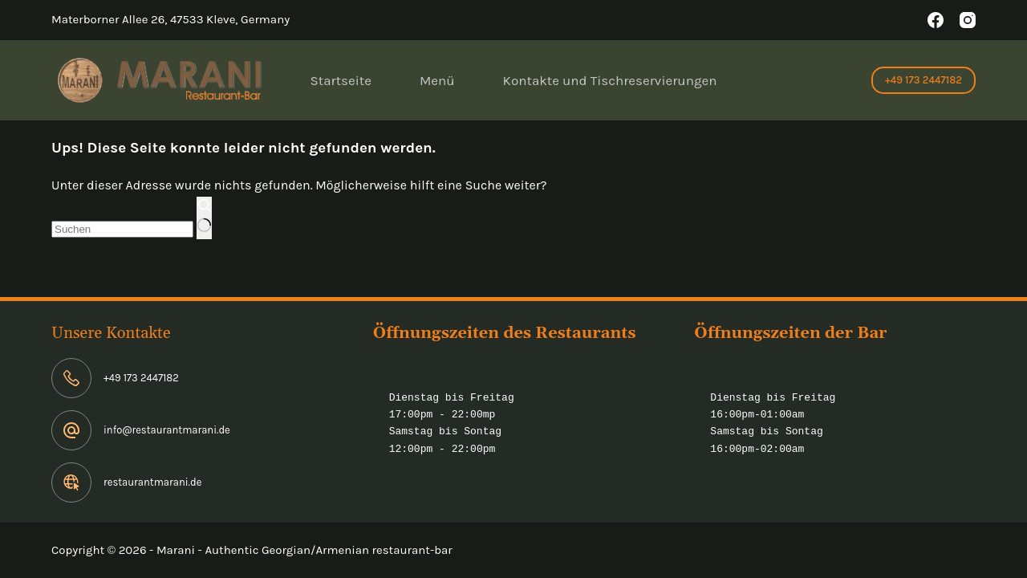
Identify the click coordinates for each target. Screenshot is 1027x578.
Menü (437, 80)
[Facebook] (936, 20)
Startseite (341, 80)
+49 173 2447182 (923, 80)
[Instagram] (968, 20)
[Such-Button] (204, 218)
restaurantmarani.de (152, 482)
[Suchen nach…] (122, 229)
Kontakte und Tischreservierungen (610, 80)
